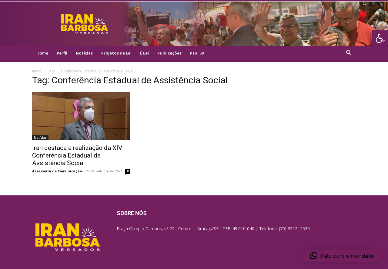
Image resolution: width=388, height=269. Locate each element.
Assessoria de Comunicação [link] (57, 171)
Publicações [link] (169, 53)
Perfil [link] (62, 53)
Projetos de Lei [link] (116, 53)
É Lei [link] (144, 53)
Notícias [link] (84, 53)
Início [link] (36, 71)
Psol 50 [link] (197, 53)
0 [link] (128, 171)
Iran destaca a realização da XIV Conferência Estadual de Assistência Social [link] (77, 155)
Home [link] (42, 53)
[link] (380, 38)
